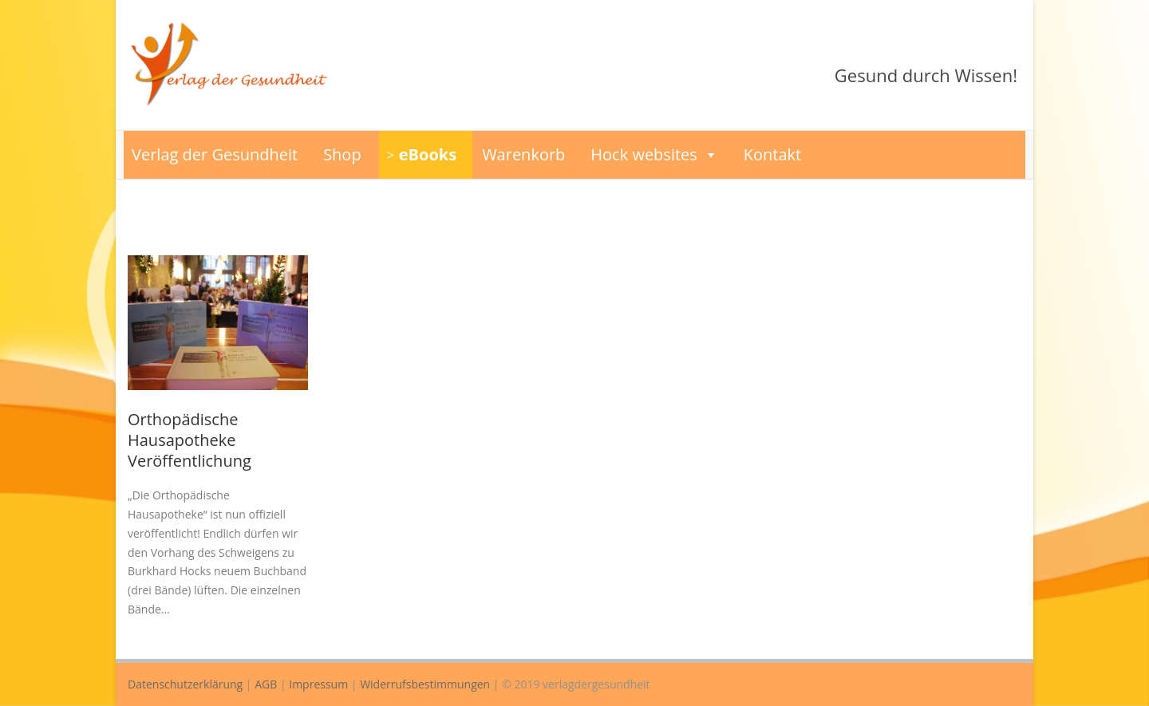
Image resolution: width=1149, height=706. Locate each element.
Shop (342, 154)
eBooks (427, 154)
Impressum (318, 684)
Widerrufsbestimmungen (425, 684)
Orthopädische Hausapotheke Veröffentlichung (189, 439)
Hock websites (654, 155)
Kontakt (772, 154)
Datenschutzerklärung (185, 684)
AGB (266, 684)
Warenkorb (523, 154)
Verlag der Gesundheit (215, 154)
